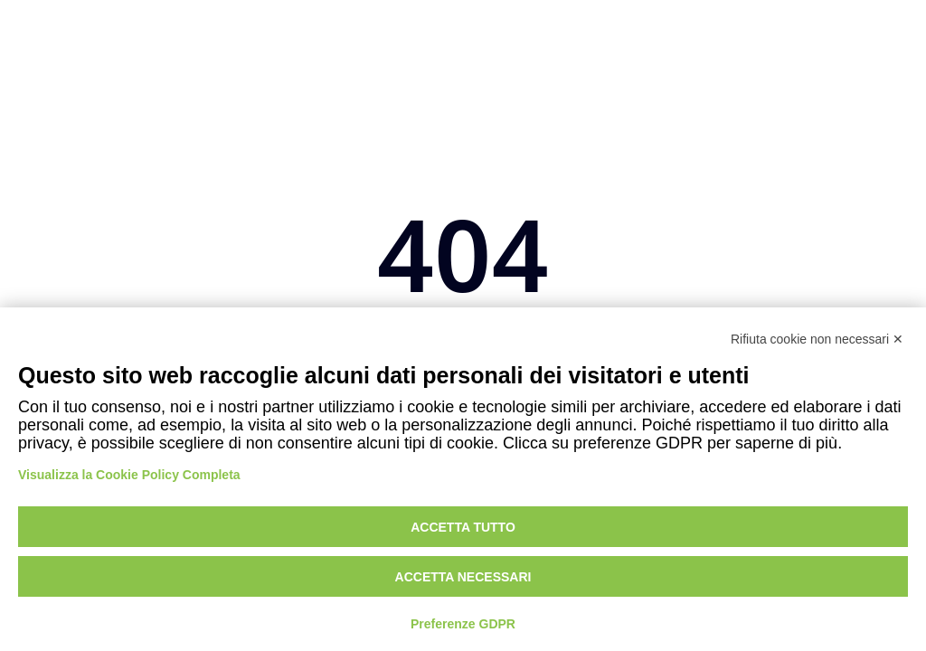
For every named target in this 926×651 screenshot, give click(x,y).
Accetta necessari (463, 577)
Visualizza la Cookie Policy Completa (129, 474)
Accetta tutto (463, 527)
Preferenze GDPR (463, 624)
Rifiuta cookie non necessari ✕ (817, 339)
